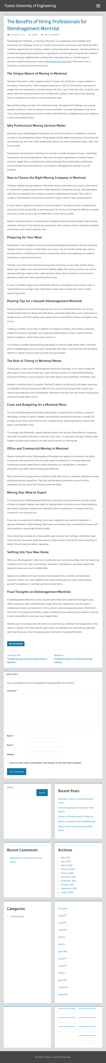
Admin (34, 34)
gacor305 (62, 951)
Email (10, 745)
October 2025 (67, 884)
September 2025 (69, 888)
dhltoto (61, 937)
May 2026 (65, 857)
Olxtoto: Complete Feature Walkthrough (77, 821)
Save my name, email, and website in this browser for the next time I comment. (45, 762)
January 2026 (67, 873)
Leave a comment (52, 34)
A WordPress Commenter (21, 858)
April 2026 (66, 861)
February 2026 (68, 869)
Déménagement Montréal (57, 61)
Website (10, 754)
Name (10, 735)
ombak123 (63, 987)
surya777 (62, 915)
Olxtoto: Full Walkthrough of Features (75, 816)
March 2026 (66, 865)
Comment (12, 690)
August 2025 (67, 892)
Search (10, 787)
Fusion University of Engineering (30, 5)
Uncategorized (16, 644)
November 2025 (68, 880)
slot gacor (62, 908)
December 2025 (68, 876)
